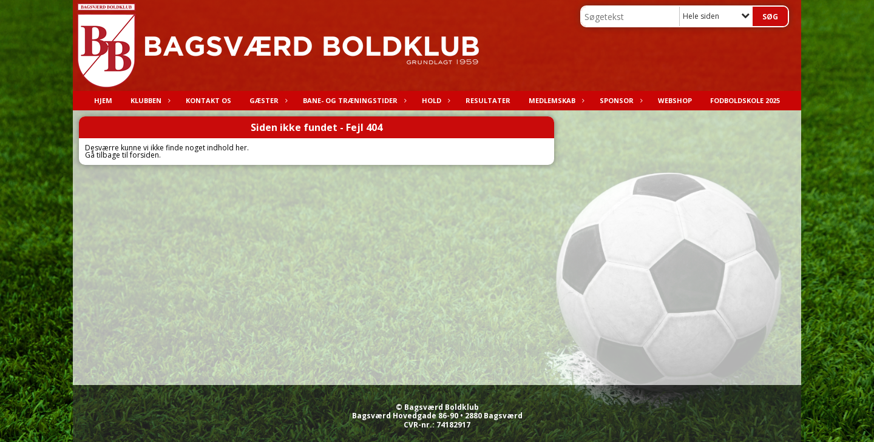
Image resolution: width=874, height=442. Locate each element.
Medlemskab (555, 100)
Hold (434, 100)
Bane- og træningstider (353, 100)
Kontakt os (208, 100)
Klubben (149, 100)
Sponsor (620, 100)
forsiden (144, 155)
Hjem (103, 100)
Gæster (267, 100)
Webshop (675, 100)
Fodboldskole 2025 (745, 100)
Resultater (488, 100)
